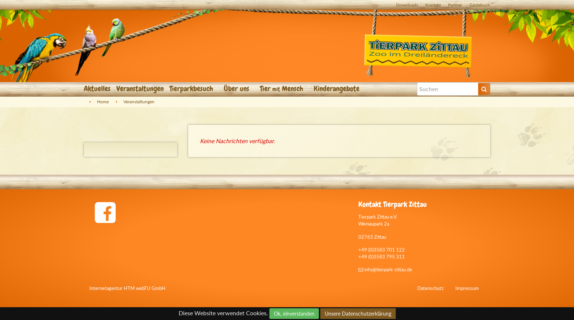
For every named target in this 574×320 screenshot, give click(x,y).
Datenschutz (430, 288)
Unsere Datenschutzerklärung (358, 313)
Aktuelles (97, 88)
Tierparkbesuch (192, 88)
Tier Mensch (282, 88)
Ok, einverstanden (294, 313)
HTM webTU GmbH (144, 288)
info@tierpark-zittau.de (385, 269)
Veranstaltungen (140, 88)
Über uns (237, 88)
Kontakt (433, 5)
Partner (455, 5)
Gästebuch (479, 5)
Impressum (467, 288)
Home (103, 101)
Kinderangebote (337, 88)
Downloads (407, 5)
